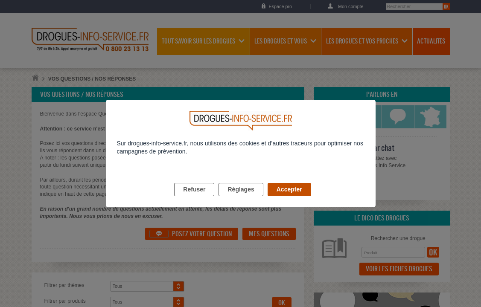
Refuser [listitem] (194, 199)
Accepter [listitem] (289, 199)
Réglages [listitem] (240, 199)
